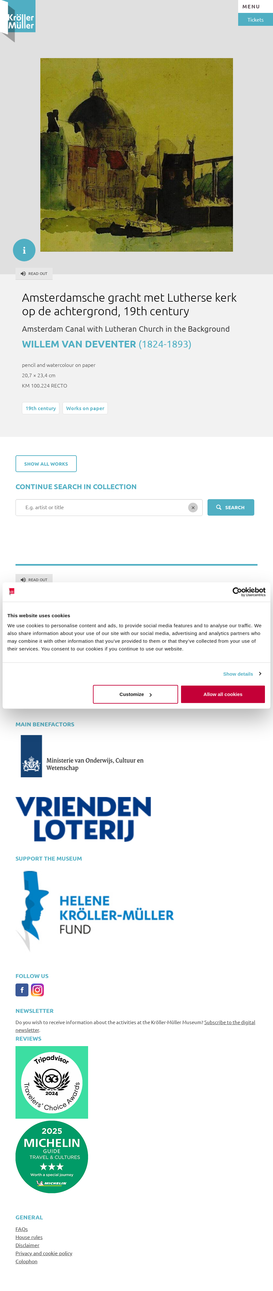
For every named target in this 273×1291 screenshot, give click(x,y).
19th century (40, 407)
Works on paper (85, 407)
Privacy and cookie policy (43, 1253)
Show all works (46, 463)
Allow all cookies (223, 694)
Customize (135, 694)
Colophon (26, 1261)
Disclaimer (27, 1245)
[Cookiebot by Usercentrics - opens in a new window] (237, 592)
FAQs (21, 1228)
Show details (238, 673)
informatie (21, 247)
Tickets (256, 19)
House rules (29, 1237)
